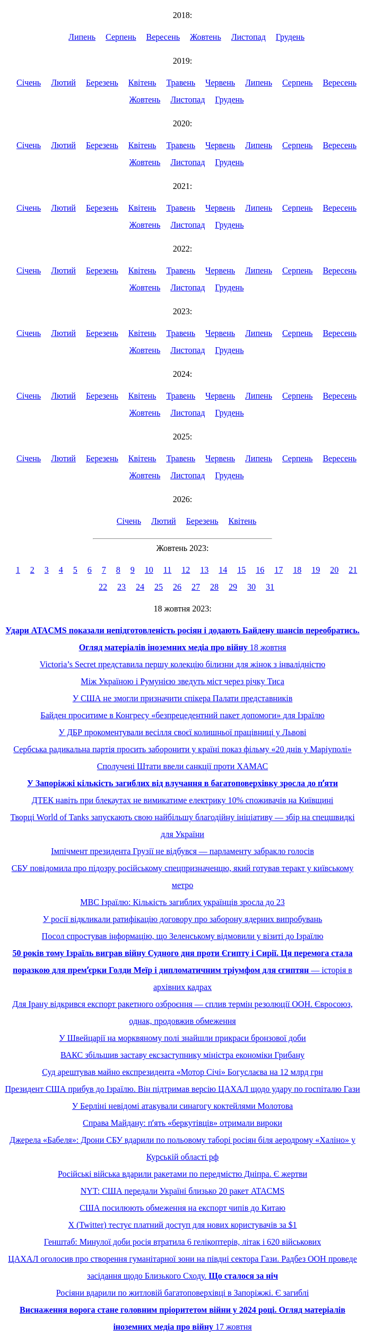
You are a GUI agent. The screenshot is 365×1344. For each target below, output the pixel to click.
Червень (220, 82)
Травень (180, 82)
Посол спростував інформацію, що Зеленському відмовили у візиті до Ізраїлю (183, 936)
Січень (28, 82)
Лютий (63, 82)
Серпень (121, 36)
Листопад (248, 36)
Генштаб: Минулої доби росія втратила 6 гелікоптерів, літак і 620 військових (182, 1241)
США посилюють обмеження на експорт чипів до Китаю (182, 1207)
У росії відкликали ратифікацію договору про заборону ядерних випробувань (183, 919)
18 (297, 569)
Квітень (142, 82)
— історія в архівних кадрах (182, 970)
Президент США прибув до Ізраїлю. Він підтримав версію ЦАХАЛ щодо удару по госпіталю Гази (182, 1088)
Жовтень (205, 36)
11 (167, 569)
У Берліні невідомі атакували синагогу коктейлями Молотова (182, 1105)
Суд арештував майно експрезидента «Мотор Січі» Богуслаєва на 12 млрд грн (182, 1071)
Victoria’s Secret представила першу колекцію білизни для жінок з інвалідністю (182, 664)
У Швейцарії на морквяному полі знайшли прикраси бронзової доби (182, 1038)
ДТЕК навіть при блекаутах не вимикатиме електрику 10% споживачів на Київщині (183, 800)
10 (149, 569)
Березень (102, 82)
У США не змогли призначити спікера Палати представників (183, 698)
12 (185, 569)
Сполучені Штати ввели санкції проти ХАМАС (182, 766)
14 (223, 569)
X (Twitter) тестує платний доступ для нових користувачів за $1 (182, 1224)
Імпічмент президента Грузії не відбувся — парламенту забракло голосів (182, 851)
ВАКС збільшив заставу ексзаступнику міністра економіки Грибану (182, 1054)
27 (196, 586)
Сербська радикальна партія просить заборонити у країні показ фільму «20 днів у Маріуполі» (182, 749)
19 (315, 569)
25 (158, 586)
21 (353, 569)
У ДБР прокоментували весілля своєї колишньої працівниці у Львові (183, 732)
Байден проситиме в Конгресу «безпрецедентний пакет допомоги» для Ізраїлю (182, 715)
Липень (81, 36)
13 (204, 569)
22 (103, 586)
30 (251, 586)
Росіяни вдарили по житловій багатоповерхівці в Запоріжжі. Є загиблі (182, 1292)
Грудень (290, 36)
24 (140, 586)
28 (214, 586)
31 (270, 586)
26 (177, 586)
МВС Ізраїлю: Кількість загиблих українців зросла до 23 (182, 902)
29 (233, 586)
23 (121, 586)
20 (334, 569)
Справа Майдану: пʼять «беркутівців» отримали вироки (182, 1122)
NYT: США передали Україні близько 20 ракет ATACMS (183, 1190)
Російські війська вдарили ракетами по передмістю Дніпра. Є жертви (182, 1173)
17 (278, 569)
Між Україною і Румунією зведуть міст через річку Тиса (182, 681)
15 (241, 569)
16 (260, 569)
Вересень (163, 36)
